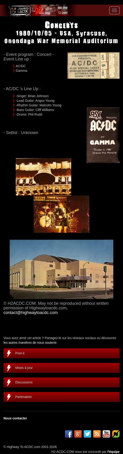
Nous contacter (15, 418)
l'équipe (114, 452)
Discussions (24, 382)
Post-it (20, 353)
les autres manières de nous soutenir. (30, 342)
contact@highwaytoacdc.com (30, 312)
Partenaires (23, 397)
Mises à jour (24, 368)
